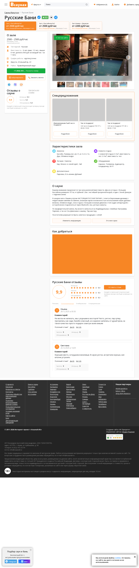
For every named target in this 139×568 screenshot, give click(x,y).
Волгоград (54, 394)
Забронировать (17, 77)
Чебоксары (102, 402)
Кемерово (54, 409)
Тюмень (101, 392)
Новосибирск (71, 408)
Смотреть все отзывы (33, 91)
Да (72, 327)
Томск (100, 387)
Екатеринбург (55, 399)
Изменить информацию (72, 221)
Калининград (55, 407)
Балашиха (54, 387)
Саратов (85, 406)
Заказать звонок (37, 77)
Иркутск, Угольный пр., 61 (21, 62)
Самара (85, 399)
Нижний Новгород (70, 404)
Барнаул (53, 389)
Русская (24, 47)
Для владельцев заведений (12, 421)
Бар (58, 164)
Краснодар (70, 387)
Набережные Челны (71, 400)
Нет (78, 327)
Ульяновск (102, 394)
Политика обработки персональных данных (14, 396)
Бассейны (31, 387)
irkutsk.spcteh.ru (121, 388)
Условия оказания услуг (13, 412)
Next (128, 57)
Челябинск (102, 404)
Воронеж (53, 397)
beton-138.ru (120, 391)
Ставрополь (87, 409)
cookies (118, 558)
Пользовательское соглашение (13, 408)
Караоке (101, 164)
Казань (52, 404)
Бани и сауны (33, 384)
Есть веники (69, 174)
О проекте (10, 384)
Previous (56, 57)
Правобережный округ (26, 65)
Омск (84, 384)
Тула (100, 389)
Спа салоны (32, 392)
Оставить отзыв (114, 287)
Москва (69, 397)
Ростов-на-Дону (88, 394)
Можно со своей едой (69, 164)
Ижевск (53, 402)
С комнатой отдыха (106, 154)
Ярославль (102, 407)
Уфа (100, 397)
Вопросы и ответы (13, 389)
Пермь (84, 392)
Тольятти (102, 384)
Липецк (69, 392)
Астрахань (54, 384)
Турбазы (31, 389)
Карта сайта (10, 416)
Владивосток (55, 392)
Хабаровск (102, 399)
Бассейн (60, 154)
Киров (68, 384)
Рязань (85, 397)
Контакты (9, 392)
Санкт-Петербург (86, 403)
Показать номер (26, 71)
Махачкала (70, 394)
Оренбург (86, 387)
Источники (32, 394)
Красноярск (70, 389)
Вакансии (9, 387)
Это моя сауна (111, 221)
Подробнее (65, 134)
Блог (7, 418)
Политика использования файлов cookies (12, 402)
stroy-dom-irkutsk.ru (123, 393)
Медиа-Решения (128, 432)
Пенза (84, 389)
